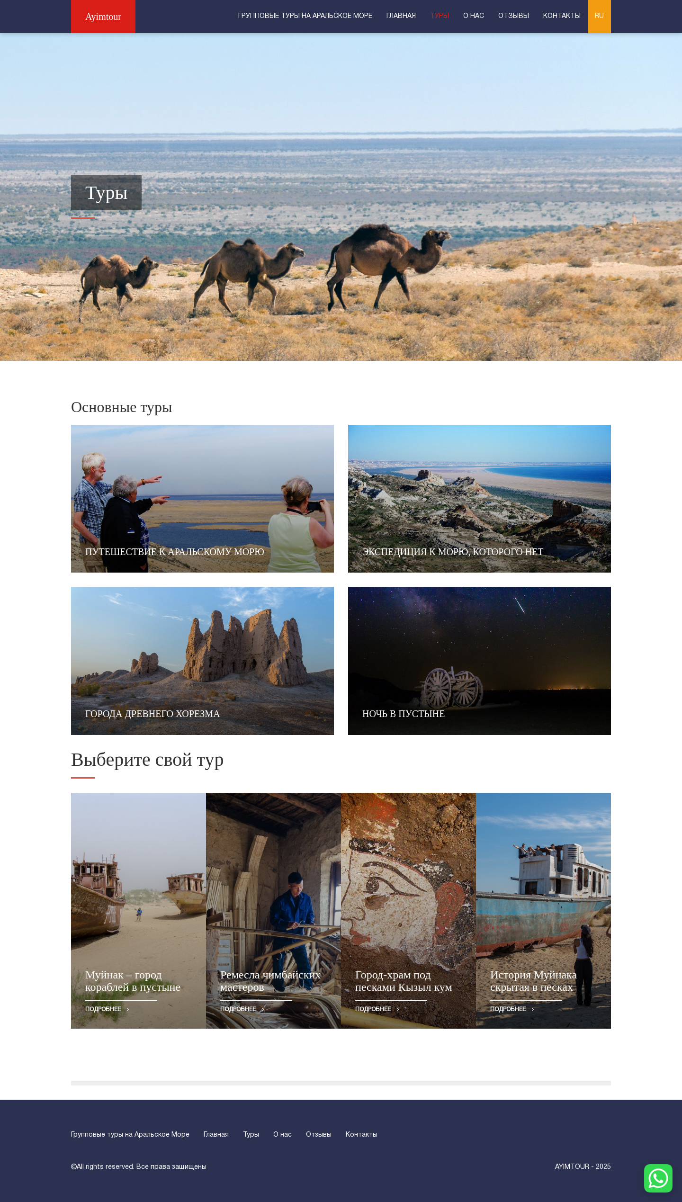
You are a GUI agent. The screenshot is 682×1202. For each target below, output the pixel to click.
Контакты (562, 16)
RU (599, 16)
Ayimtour (103, 16)
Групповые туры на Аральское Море (305, 16)
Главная (401, 16)
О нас (473, 16)
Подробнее (107, 1009)
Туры (439, 16)
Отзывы (513, 16)
